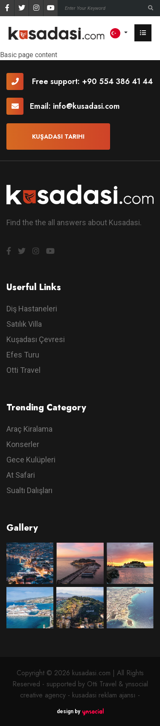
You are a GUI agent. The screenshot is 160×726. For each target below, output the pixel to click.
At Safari (20, 474)
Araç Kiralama (29, 428)
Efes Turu (22, 354)
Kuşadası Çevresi (35, 339)
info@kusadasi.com (86, 106)
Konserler (22, 444)
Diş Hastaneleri (31, 308)
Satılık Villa (24, 323)
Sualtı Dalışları (29, 490)
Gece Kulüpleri (30, 459)
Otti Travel (23, 370)
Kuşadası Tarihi (58, 136)
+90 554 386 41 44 (117, 81)
